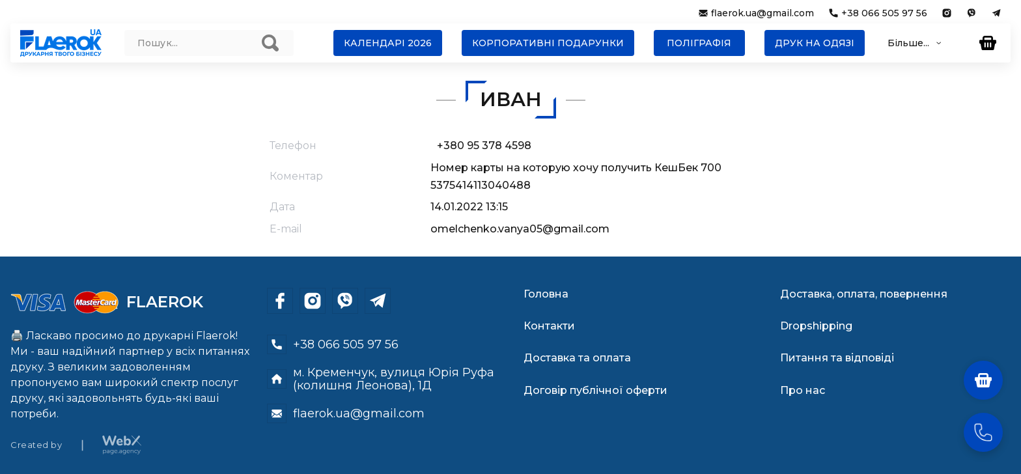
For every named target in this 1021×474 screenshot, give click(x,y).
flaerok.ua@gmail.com (762, 13)
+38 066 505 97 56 (884, 13)
